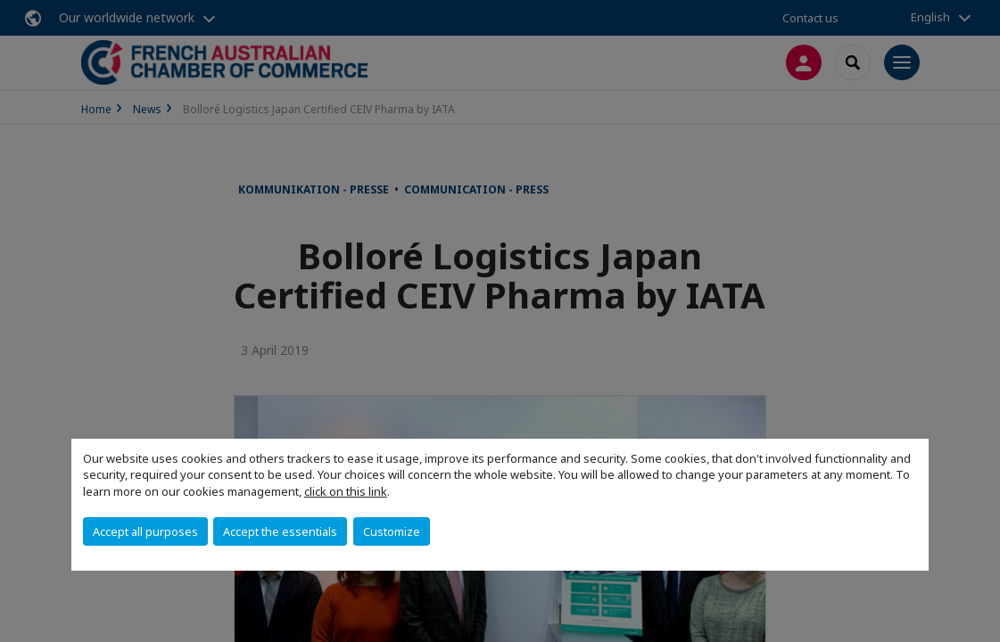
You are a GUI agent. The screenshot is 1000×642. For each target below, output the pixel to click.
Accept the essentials (280, 531)
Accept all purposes (145, 531)
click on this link (345, 491)
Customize (391, 531)
